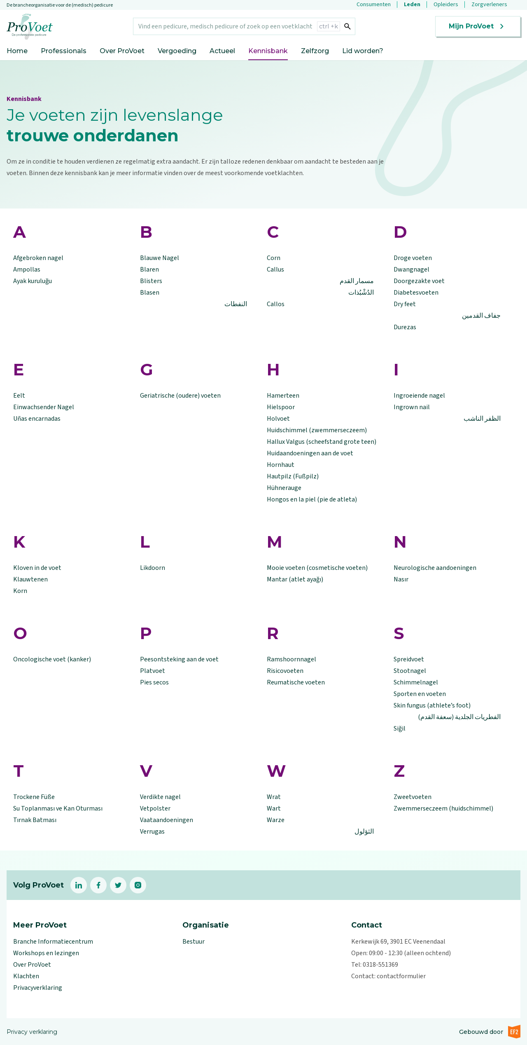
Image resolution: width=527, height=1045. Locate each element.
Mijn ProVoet (478, 26)
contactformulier (401, 976)
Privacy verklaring (32, 1032)
